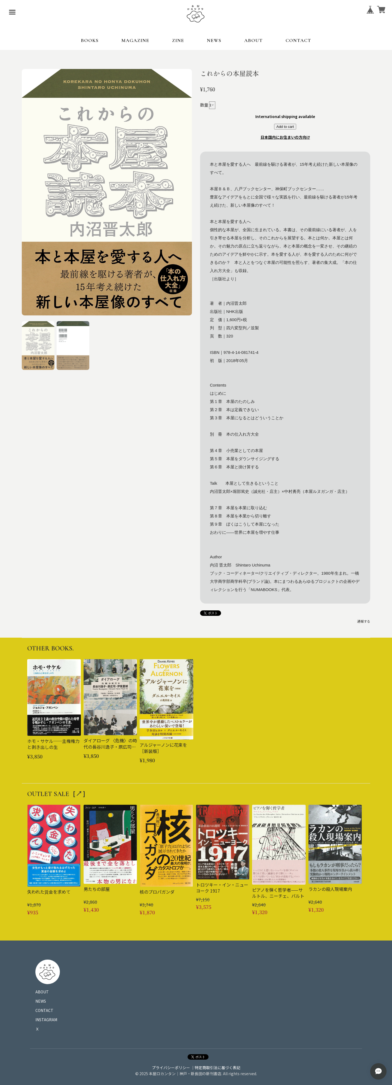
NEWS (214, 40)
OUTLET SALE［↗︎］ (58, 794)
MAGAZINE (135, 40)
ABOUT (253, 40)
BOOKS (90, 40)
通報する (363, 621)
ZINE (178, 40)
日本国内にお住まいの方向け (285, 137)
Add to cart (285, 127)
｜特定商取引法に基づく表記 (215, 1067)
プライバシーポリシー (171, 1067)
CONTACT (298, 40)
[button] (38, 345)
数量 (204, 104)
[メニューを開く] (12, 12)
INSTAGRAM (46, 1019)
